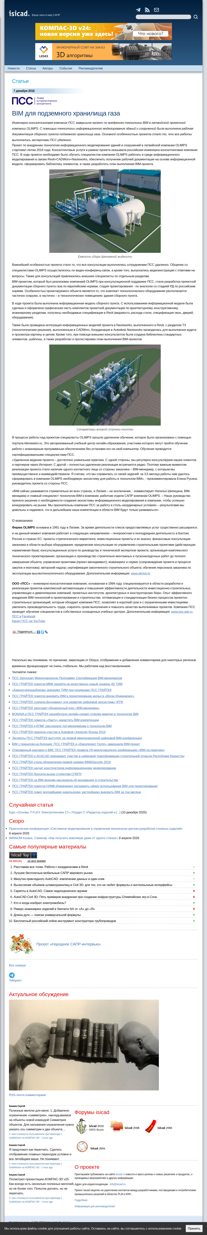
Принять (194, 1228)
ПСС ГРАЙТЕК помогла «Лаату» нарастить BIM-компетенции (55, 720)
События (65, 68)
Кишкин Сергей (17, 1106)
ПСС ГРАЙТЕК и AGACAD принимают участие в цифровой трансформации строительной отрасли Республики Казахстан (98, 756)
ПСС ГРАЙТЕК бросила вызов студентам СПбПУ (47, 774)
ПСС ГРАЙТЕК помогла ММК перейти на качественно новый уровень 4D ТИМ (67, 684)
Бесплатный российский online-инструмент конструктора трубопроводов (65, 921)
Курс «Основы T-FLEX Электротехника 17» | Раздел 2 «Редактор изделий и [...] (64, 812)
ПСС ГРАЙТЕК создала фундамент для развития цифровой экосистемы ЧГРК (67, 702)
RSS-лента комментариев (27, 1095)
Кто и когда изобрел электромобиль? (40, 903)
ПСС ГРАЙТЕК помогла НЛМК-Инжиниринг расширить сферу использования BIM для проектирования (84, 786)
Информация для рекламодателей (95, 1206)
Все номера (17, 965)
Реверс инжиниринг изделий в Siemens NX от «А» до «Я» (54, 909)
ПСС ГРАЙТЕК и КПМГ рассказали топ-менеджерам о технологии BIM (62, 726)
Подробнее (81, 1200)
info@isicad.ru (118, 1184)
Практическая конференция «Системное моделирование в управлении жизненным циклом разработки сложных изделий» (96, 828)
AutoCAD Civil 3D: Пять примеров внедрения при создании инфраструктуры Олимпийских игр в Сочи (85, 897)
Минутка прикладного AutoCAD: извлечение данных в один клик (59, 879)
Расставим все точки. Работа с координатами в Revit (51, 867)
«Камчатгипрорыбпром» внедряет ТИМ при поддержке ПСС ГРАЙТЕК (61, 690)
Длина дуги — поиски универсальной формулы (47, 915)
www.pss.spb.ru (182, 611)
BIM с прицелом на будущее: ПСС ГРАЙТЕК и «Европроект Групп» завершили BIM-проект (76, 744)
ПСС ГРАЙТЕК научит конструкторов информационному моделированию (64, 768)
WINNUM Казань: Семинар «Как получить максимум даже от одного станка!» (63, 838)
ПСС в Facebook (23, 616)
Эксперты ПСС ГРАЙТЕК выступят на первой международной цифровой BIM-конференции (77, 738)
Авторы (47, 68)
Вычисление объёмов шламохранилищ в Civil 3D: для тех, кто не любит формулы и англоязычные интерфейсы (93, 885)
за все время (36, 861)
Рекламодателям (90, 68)
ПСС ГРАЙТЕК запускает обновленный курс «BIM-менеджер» (55, 708)
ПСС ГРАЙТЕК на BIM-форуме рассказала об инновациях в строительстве (65, 780)
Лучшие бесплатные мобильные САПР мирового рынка (53, 873)
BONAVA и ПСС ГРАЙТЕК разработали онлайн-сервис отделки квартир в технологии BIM (75, 714)
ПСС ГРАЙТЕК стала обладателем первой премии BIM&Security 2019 (61, 762)
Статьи (31, 68)
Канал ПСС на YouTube (28, 621)
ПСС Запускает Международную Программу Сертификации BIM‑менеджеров (67, 678)
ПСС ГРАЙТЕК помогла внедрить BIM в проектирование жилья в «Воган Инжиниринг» (73, 696)
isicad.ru (120, 1174)
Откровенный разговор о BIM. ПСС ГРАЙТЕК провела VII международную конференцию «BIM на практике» (88, 750)
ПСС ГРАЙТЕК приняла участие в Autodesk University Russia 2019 (58, 732)
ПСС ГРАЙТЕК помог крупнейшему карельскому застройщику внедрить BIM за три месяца (76, 792)
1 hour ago (47, 1137)
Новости (13, 68)
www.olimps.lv (140, 573)
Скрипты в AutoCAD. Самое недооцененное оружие (50, 891)
